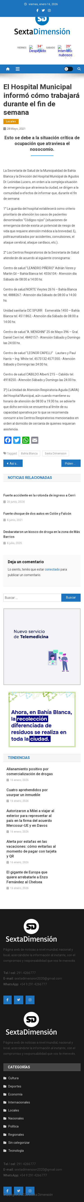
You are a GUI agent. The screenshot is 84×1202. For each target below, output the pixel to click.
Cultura (13, 1078)
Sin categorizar (19, 1142)
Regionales (16, 1134)
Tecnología (16, 1150)
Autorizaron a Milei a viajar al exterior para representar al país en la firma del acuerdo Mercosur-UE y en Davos (30, 818)
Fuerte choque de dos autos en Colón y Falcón (37, 513)
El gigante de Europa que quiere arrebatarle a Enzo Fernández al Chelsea (27, 877)
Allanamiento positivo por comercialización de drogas (29, 771)
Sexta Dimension (56, 453)
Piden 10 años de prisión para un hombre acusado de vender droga (73, 463)
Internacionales (19, 1102)
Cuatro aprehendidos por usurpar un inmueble (27, 792)
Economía (15, 1094)
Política (13, 1126)
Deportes (14, 1086)
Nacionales (16, 1118)
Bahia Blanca (29, 453)
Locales (11, 121)
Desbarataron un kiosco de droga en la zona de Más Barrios (41, 534)
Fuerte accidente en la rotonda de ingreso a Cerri (39, 495)
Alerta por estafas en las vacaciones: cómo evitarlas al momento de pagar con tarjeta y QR (31, 848)
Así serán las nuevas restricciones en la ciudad (16, 463)
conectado (52, 569)
